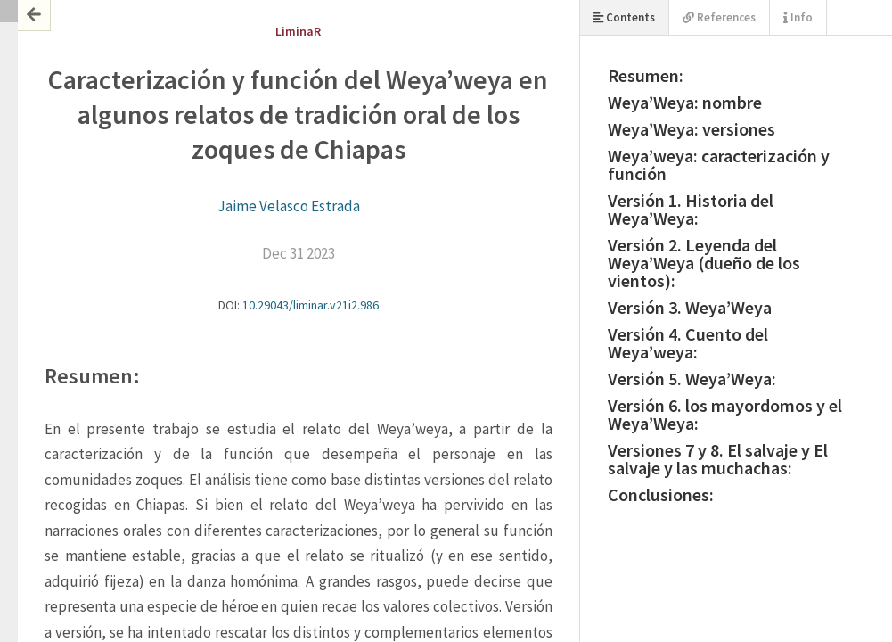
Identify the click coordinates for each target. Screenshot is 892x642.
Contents (624, 17)
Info (798, 17)
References (719, 17)
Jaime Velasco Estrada (288, 206)
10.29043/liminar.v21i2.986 (310, 305)
